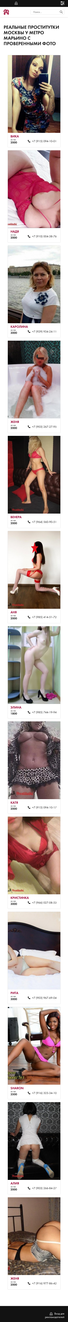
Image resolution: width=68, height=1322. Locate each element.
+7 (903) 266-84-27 (44, 1188)
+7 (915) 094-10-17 (44, 807)
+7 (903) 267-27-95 (44, 427)
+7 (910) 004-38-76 (44, 236)
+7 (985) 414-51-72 (44, 617)
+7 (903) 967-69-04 (44, 998)
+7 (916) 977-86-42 (44, 1283)
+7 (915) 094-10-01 (44, 141)
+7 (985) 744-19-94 (44, 712)
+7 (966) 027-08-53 (44, 902)
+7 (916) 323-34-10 (44, 1093)
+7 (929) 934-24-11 (44, 331)
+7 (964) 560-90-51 (44, 522)
